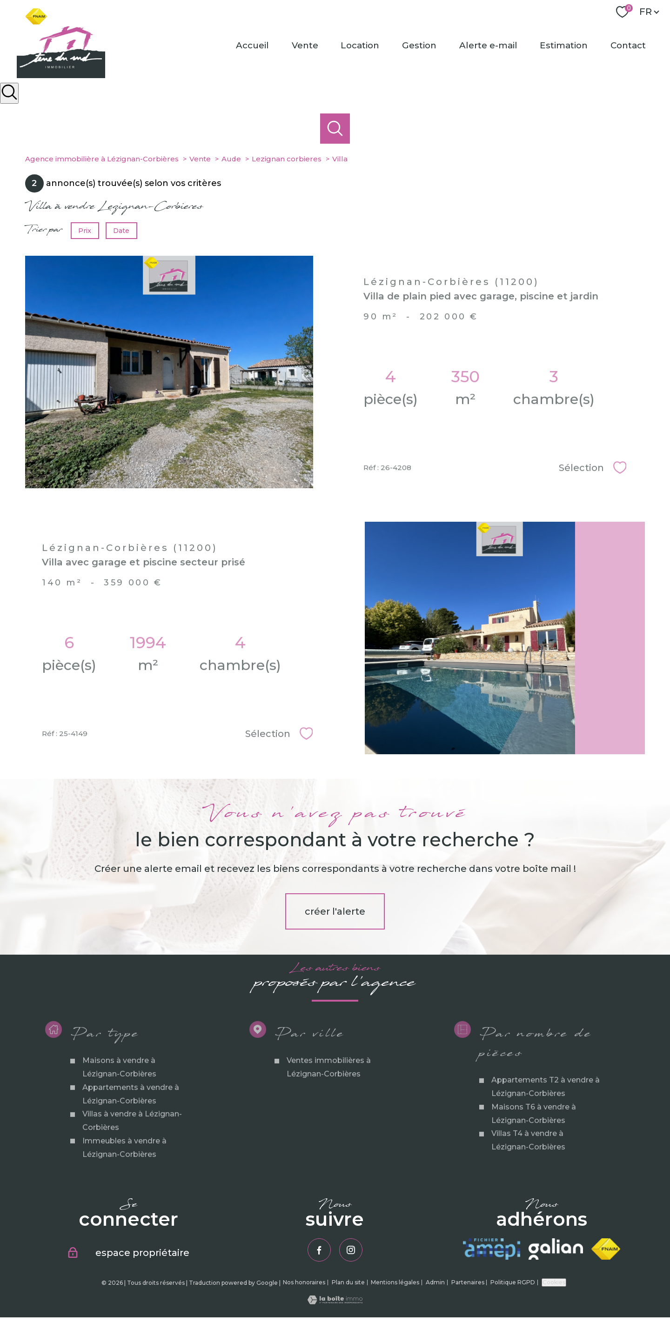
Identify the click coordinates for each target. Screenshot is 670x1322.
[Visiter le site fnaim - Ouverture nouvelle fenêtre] (606, 1249)
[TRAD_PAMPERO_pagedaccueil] (61, 75)
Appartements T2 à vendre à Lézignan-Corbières (545, 1121)
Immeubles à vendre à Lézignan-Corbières (124, 1182)
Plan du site (348, 1282)
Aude (231, 158)
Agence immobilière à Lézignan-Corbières (102, 158)
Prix (84, 230)
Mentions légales (395, 1282)
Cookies (554, 1282)
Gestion (419, 45)
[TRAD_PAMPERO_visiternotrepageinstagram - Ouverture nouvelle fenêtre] (350, 1250)
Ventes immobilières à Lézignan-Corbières (329, 1101)
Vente (305, 45)
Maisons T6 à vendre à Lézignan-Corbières (533, 1148)
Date (122, 230)
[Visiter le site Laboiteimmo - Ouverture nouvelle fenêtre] (335, 1301)
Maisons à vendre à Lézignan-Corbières (119, 1101)
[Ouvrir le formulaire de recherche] (9, 93)
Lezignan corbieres (287, 158)
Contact (628, 45)
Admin (435, 1282)
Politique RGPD (512, 1282)
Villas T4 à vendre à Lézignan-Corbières (528, 1174)
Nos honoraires (304, 1282)
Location (360, 45)
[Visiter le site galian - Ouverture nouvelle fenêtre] (556, 1249)
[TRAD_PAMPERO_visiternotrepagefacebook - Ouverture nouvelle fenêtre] (319, 1250)
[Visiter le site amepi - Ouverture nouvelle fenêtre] (492, 1249)
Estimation (564, 45)
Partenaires (467, 1282)
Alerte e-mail (488, 45)
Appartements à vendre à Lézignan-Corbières (130, 1128)
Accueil (252, 45)
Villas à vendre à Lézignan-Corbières (131, 1155)
